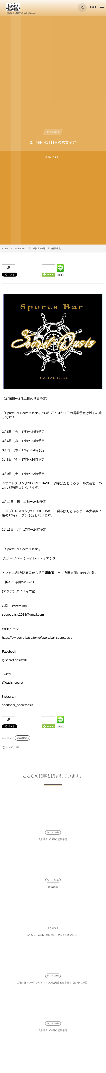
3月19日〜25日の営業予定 (53, 841)
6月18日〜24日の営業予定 (53, 1032)
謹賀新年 (53, 889)
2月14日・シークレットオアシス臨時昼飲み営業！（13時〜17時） (53, 985)
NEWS (53, 930)
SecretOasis (53, 131)
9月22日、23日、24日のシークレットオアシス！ (53, 937)
